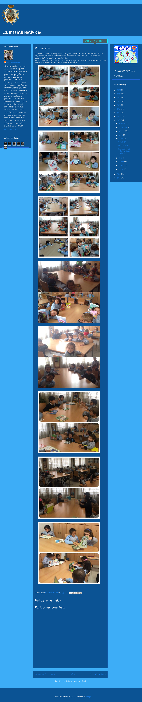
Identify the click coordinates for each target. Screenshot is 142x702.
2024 (119, 90)
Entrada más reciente (45, 674)
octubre (122, 131)
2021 (119, 101)
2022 (119, 97)
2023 (119, 94)
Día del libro (123, 145)
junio (121, 135)
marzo (121, 162)
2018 (119, 113)
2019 (119, 109)
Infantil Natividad (13, 62)
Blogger (88, 697)
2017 (119, 116)
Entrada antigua (98, 674)
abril (121, 158)
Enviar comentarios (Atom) (76, 681)
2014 (119, 178)
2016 (119, 120)
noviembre (123, 127)
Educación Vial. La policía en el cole (124, 151)
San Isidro (122, 142)
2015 (119, 174)
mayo (121, 139)
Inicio (73, 674)
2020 (119, 105)
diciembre (123, 123)
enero (121, 169)
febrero (122, 165)
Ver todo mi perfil (11, 129)
